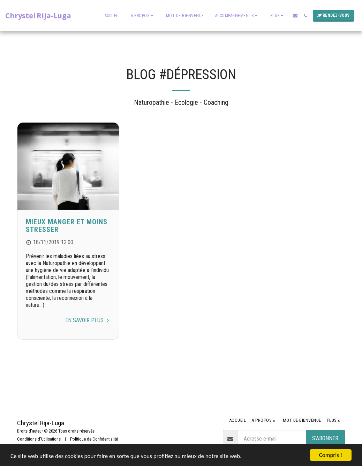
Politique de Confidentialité (94, 439)
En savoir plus (88, 320)
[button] (143, 15)
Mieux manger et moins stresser (66, 226)
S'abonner (325, 438)
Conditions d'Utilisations (39, 439)
